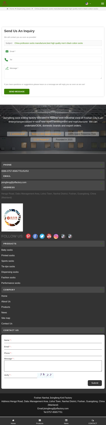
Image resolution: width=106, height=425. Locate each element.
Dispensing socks (24, 9)
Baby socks (7, 250)
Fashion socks (8, 277)
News (4, 312)
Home (10, 9)
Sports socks (7, 261)
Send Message (17, 91)
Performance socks (10, 283)
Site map (5, 318)
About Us (5, 301)
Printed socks (8, 255)
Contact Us (6, 323)
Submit (94, 383)
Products (5, 307)
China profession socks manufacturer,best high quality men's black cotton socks (48, 43)
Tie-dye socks (8, 266)
